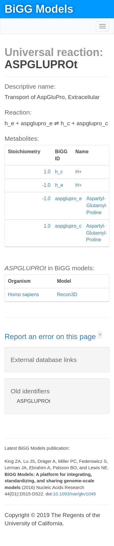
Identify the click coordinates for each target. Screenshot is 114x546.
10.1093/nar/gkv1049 (74, 493)
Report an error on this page (51, 336)
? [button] (100, 335)
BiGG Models (39, 9)
